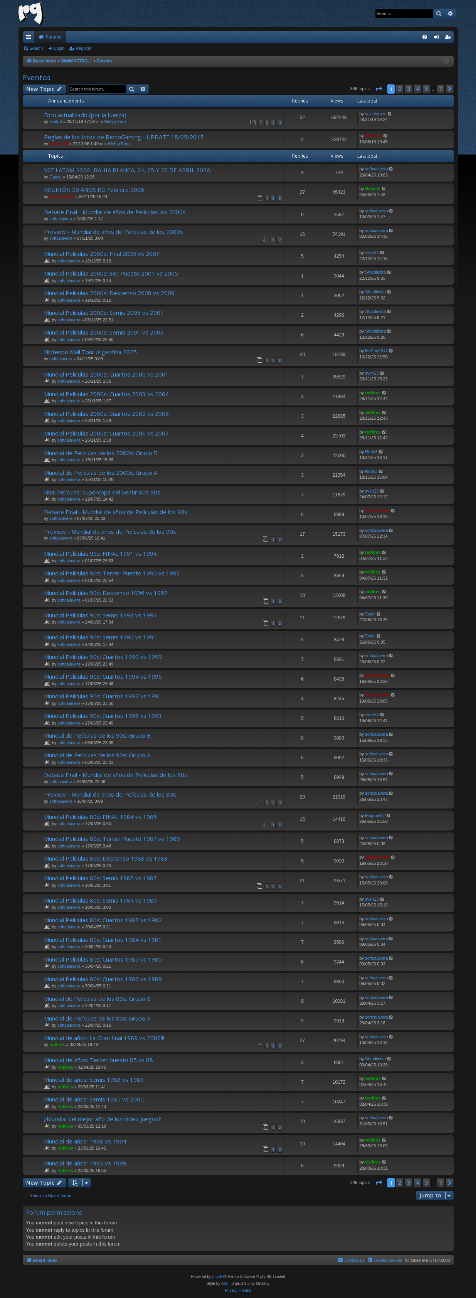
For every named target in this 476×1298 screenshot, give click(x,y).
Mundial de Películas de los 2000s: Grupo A (100, 472)
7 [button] (440, 88)
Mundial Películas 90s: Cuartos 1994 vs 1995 (103, 676)
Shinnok (373, 135)
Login (59, 48)
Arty (224, 1283)
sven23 (371, 252)
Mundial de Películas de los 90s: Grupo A (97, 755)
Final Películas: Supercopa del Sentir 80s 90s (102, 492)
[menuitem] (425, 37)
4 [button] (417, 88)
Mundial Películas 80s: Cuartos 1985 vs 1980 (103, 959)
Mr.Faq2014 (376, 350)
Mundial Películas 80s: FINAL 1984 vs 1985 (100, 816)
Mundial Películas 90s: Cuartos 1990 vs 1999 (103, 657)
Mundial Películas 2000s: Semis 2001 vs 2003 (104, 332)
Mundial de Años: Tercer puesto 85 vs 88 (98, 1060)
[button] (378, 89)
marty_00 (58, 143)
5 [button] (426, 88)
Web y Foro (115, 121)
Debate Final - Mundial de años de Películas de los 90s (115, 512)
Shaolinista (375, 272)
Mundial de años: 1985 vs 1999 (85, 1163)
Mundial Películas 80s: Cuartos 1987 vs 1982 (103, 920)
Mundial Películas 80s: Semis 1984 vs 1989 (100, 900)
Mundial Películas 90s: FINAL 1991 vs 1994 (100, 553)
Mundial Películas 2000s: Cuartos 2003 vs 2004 (106, 394)
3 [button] (408, 88)
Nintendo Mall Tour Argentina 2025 (90, 352)
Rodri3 (55, 121)
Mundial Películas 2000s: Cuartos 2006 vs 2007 (106, 433)
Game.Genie (61, 196)
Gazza (55, 177)
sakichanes (375, 113)
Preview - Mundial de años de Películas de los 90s (110, 531)
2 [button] (399, 88)
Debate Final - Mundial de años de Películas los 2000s (115, 212)
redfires (372, 392)
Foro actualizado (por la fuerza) (85, 115)
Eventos (36, 77)
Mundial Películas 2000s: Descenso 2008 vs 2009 (109, 293)
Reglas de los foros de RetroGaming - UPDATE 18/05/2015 (124, 137)
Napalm (372, 188)
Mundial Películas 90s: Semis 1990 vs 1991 (100, 637)
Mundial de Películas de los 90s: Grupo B (97, 735)
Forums (54, 37)
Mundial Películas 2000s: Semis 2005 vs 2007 (104, 312)
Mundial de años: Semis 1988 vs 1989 (94, 1079)
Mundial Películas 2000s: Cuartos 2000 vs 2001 (106, 374)
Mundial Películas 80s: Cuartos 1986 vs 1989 (103, 979)
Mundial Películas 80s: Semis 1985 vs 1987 (100, 878)
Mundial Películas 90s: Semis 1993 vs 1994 (100, 615)
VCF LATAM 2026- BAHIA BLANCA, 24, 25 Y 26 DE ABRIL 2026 (127, 170)
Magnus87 (375, 815)
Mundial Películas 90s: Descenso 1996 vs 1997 (106, 593)
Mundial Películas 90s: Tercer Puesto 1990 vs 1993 (112, 573)
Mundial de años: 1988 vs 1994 (85, 1141)
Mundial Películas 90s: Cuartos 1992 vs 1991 (103, 696)
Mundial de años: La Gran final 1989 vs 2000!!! (104, 1038)
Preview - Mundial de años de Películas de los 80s (110, 794)
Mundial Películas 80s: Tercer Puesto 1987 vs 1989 (112, 838)
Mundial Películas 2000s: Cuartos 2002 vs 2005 (106, 413)
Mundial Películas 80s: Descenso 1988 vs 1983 (106, 858)
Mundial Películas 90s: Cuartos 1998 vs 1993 (103, 716)
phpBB (218, 1276)
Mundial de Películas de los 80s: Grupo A (97, 1018)
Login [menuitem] (438, 38)
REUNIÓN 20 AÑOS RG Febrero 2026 (94, 189)
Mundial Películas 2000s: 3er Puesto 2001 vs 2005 (111, 273)
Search (36, 48)
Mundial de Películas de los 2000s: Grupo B (101, 453)
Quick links (30, 38)
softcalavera (376, 168)
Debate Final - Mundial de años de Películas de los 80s (115, 774)
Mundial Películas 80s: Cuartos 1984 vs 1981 (103, 939)
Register (83, 48)
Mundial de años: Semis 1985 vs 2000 (94, 1099)
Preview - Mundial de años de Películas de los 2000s (113, 231)
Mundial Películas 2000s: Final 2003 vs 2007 (102, 253)
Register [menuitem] (449, 38)
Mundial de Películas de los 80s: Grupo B (97, 998)
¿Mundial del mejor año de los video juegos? (102, 1119)
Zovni (370, 614)
